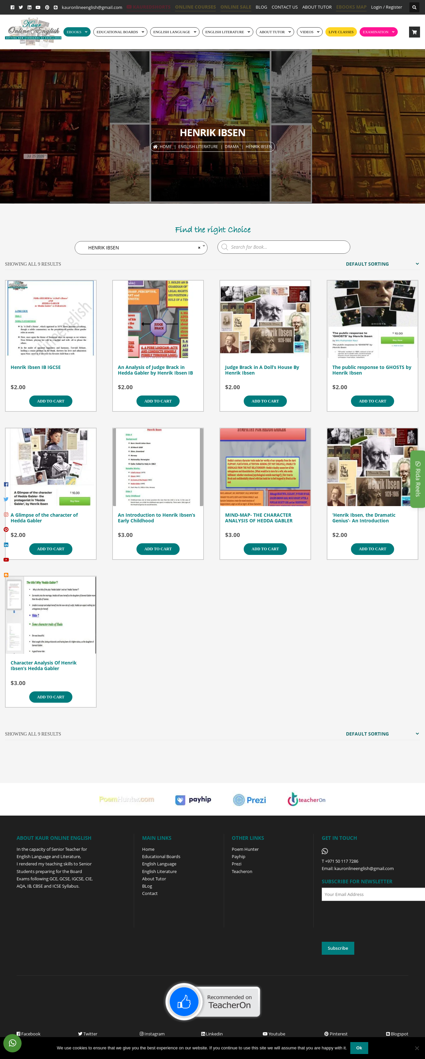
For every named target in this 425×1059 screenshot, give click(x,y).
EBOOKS (74, 32)
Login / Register (386, 7)
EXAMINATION (375, 32)
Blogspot (397, 1034)
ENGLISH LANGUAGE (171, 32)
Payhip (238, 856)
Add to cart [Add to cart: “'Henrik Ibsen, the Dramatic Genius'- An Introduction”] (372, 549)
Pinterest (336, 1034)
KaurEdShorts (149, 7)
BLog (147, 886)
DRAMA (232, 146)
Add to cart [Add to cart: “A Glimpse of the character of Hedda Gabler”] (50, 549)
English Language (159, 864)
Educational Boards (161, 856)
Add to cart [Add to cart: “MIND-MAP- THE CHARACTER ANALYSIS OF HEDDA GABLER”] (265, 549)
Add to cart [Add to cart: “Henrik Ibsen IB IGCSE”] (50, 401)
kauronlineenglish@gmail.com (92, 7)
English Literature (225, 32)
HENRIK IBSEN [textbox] (141, 247)
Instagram (152, 1034)
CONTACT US (285, 7)
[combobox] (141, 247)
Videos (306, 32)
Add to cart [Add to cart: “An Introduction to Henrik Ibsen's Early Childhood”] (158, 549)
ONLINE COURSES (195, 7)
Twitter (87, 1034)
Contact (150, 893)
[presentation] (372, 921)
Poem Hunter (245, 849)
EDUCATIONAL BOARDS (117, 32)
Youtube (274, 1034)
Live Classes (341, 32)
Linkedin (212, 1034)
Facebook (29, 1034)
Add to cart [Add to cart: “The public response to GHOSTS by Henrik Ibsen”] (372, 401)
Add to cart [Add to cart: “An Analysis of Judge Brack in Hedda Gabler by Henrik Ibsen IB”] (158, 401)
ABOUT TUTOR (317, 7)
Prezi (236, 864)
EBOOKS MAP (351, 7)
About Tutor (154, 879)
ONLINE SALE (235, 7)
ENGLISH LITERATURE (198, 146)
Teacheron (242, 871)
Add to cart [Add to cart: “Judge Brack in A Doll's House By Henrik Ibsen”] (265, 401)
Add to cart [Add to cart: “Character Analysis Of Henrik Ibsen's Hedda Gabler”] (50, 697)
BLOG (261, 7)
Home (166, 146)
